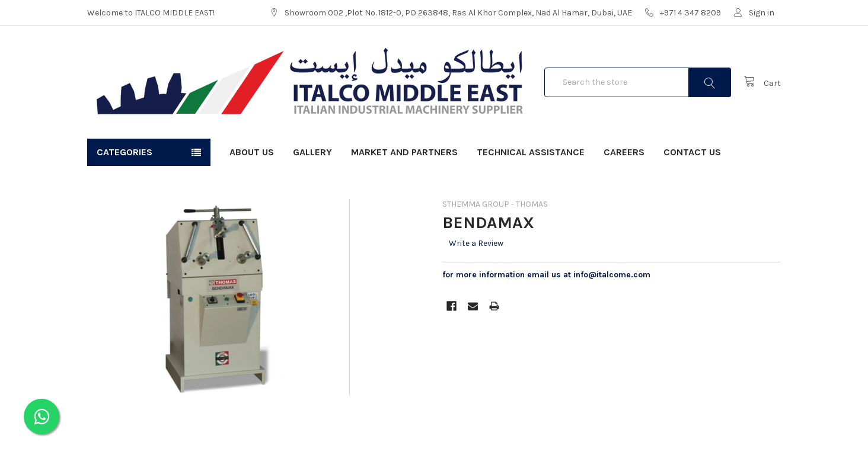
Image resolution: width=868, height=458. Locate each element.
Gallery (312, 152)
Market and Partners (404, 152)
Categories (124, 152)
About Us (251, 152)
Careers (624, 152)
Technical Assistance (531, 152)
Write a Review (476, 243)
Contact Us (692, 152)
